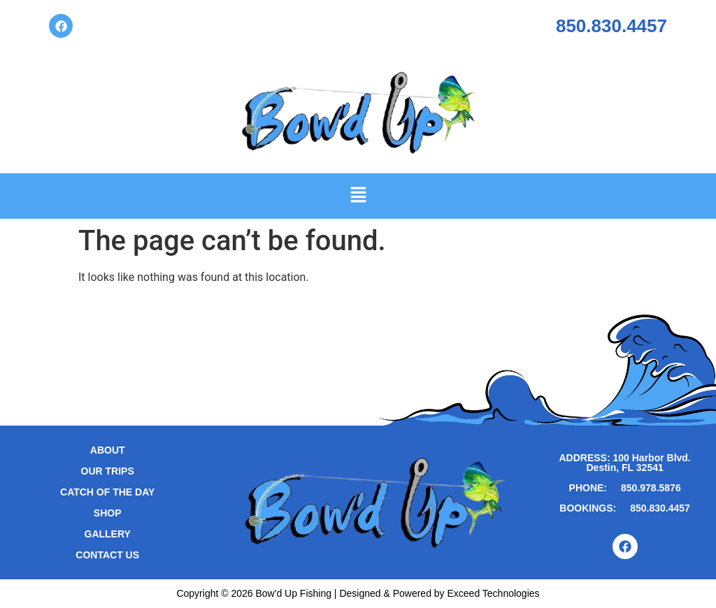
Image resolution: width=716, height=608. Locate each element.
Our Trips (107, 471)
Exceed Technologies (494, 593)
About (107, 450)
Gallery (108, 534)
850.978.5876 (651, 487)
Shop (108, 513)
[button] (358, 195)
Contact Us (107, 554)
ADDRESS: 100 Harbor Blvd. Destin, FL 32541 (624, 462)
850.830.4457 (611, 25)
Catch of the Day (107, 492)
